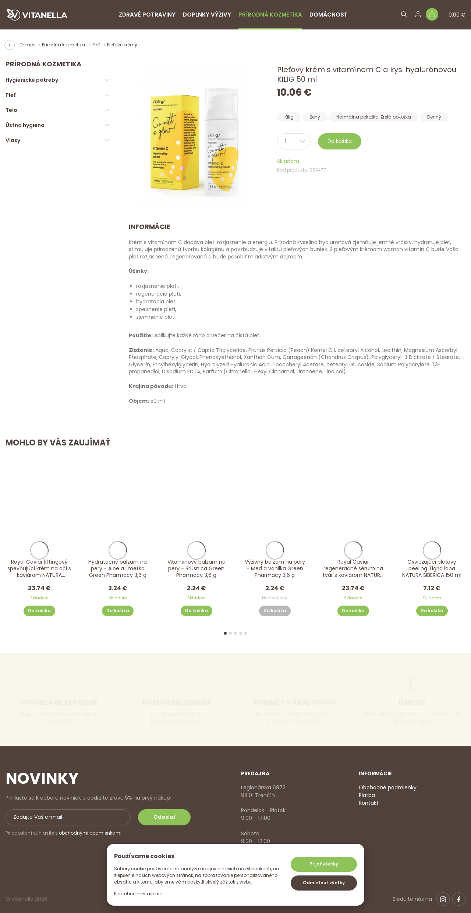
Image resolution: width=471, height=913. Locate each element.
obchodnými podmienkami (90, 833)
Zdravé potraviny (147, 14)
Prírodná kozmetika (270, 14)
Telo (11, 110)
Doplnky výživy (207, 14)
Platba (367, 795)
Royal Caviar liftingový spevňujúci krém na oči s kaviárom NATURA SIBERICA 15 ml (39, 568)
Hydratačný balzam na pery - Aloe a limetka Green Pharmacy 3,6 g (117, 568)
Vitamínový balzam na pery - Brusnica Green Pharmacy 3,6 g (196, 568)
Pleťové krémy (122, 45)
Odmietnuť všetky (324, 882)
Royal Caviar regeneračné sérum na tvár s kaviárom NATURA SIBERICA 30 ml (353, 568)
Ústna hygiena (25, 125)
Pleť (96, 45)
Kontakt (369, 803)
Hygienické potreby (32, 80)
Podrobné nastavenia (138, 894)
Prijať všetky (323, 864)
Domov (28, 45)
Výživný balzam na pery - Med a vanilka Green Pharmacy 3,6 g (275, 568)
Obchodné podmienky (388, 787)
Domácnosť (328, 14)
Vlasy (13, 140)
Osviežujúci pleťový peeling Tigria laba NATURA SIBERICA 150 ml (431, 568)
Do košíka (339, 141)
